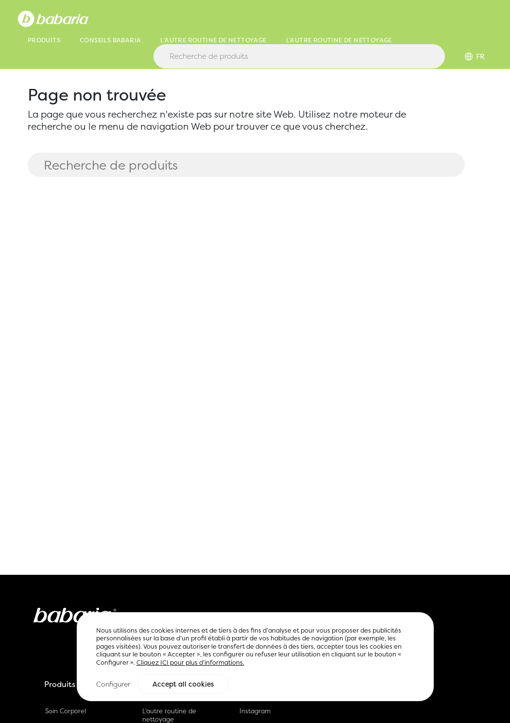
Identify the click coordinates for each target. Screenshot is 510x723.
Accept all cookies (183, 684)
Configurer (113, 684)
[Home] (53, 18)
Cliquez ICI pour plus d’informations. (190, 663)
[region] (255, 657)
